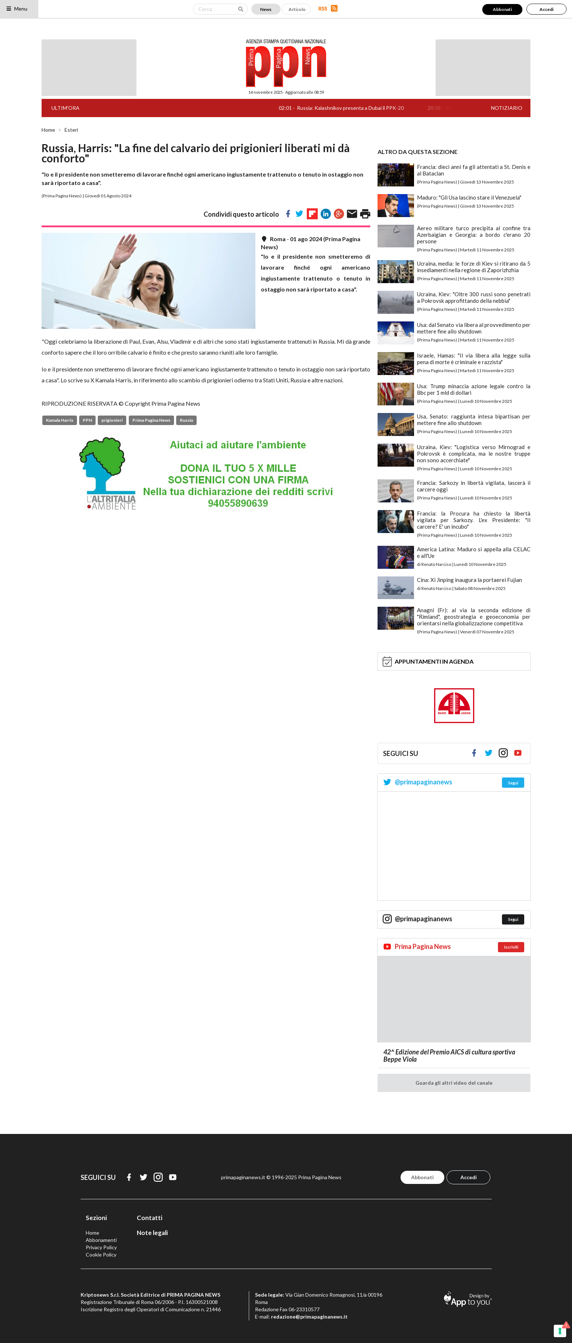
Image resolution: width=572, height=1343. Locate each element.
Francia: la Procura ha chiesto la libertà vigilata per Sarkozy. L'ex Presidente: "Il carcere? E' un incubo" (473, 520)
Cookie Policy (101, 1254)
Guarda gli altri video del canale (454, 1083)
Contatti (149, 1218)
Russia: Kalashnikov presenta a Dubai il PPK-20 (361, 108)
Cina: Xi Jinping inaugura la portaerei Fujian (469, 579)
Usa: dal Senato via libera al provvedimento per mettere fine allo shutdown (473, 328)
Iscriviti (511, 947)
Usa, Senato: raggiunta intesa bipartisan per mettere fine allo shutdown (473, 419)
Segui (513, 782)
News (265, 9)
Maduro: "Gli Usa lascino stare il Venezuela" (469, 197)
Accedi (546, 9)
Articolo (297, 9)
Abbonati (502, 9)
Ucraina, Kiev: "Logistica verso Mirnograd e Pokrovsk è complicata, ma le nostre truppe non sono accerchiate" (473, 453)
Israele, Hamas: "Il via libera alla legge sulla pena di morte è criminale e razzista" (473, 358)
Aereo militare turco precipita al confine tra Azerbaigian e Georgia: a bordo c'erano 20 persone (473, 234)
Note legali (152, 1232)
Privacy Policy (101, 1247)
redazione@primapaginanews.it (309, 1316)
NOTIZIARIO (506, 108)
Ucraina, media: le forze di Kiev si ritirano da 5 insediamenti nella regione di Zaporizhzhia (473, 266)
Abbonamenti (101, 1240)
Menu (16, 8)
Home (48, 129)
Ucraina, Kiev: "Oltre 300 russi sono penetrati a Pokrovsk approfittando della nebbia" (473, 297)
